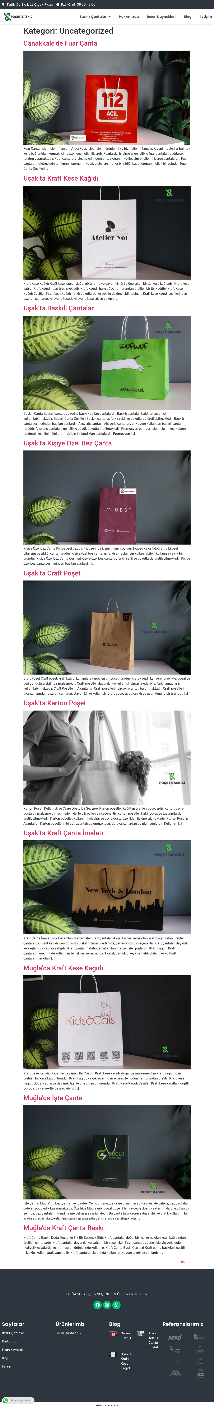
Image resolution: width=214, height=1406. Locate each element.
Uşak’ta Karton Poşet (54, 703)
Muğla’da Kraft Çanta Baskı (63, 1228)
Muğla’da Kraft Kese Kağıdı (63, 968)
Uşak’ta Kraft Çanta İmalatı (63, 833)
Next (185, 1262)
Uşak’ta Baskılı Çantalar (58, 308)
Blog (187, 17)
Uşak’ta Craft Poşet (52, 573)
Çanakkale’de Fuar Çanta (60, 43)
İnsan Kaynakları (161, 17)
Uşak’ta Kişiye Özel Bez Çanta (67, 443)
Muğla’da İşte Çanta (52, 1098)
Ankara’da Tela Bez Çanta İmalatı (157, 1340)
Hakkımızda (129, 17)
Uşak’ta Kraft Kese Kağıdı (60, 178)
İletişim (206, 17)
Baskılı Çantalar (95, 17)
